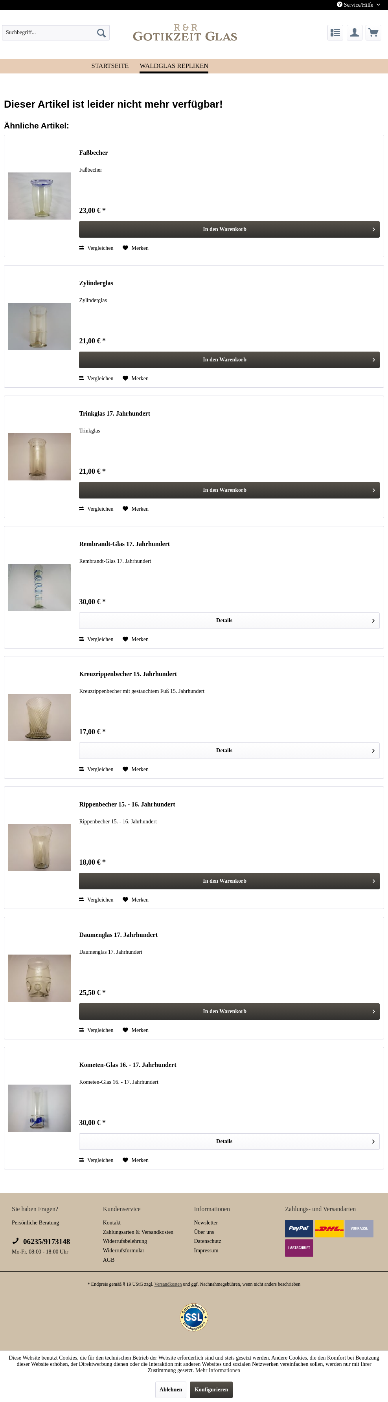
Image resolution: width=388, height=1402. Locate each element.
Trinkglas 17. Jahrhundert (114, 413)
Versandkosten (168, 1284)
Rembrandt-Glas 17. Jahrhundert (124, 544)
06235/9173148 (41, 1241)
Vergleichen (96, 248)
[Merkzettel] (335, 32)
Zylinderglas (96, 283)
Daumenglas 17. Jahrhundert (118, 934)
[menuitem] (56, 32)
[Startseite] (110, 65)
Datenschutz (207, 1241)
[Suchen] (101, 32)
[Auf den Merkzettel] (136, 248)
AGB (109, 1260)
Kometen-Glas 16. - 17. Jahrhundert (127, 1064)
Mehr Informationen (217, 1370)
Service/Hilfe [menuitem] (356, 5)
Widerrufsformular (123, 1251)
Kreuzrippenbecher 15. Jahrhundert (128, 674)
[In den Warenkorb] (229, 229)
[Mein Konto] (354, 32)
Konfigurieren (211, 1390)
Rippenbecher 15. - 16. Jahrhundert (127, 804)
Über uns (204, 1232)
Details (295, 618)
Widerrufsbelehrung (125, 1241)
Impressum (206, 1251)
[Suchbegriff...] (56, 32)
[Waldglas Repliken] (174, 66)
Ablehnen (171, 1390)
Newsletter (206, 1223)
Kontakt (112, 1223)
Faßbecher (93, 152)
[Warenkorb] (373, 32)
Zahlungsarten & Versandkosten (138, 1232)
